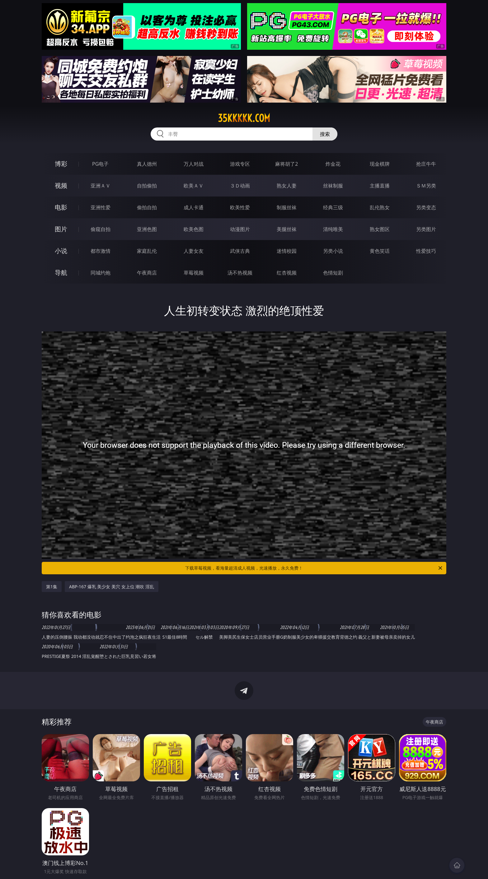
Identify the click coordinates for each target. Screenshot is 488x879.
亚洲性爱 (100, 207)
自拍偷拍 (147, 185)
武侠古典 (240, 251)
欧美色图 (194, 229)
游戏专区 (240, 163)
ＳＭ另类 (426, 185)
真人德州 (147, 163)
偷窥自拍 (100, 229)
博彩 (61, 164)
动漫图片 (240, 229)
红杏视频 (287, 272)
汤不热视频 (240, 272)
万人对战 (194, 163)
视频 (61, 185)
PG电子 (100, 163)
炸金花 (333, 163)
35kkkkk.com (244, 118)
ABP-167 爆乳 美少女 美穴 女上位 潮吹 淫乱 (111, 587)
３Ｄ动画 (240, 185)
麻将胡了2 (286, 163)
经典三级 (333, 207)
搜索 (325, 134)
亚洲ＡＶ (100, 185)
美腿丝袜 (287, 229)
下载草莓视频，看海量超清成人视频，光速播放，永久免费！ (314, 568)
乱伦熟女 (380, 207)
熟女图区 (380, 229)
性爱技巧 (426, 251)
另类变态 (426, 207)
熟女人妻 (287, 185)
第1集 (51, 587)
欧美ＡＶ (194, 185)
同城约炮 (100, 272)
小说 (61, 251)
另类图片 (426, 229)
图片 (61, 229)
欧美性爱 (240, 207)
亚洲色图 (147, 229)
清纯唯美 (333, 229)
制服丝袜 (287, 207)
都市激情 (100, 251)
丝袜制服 (333, 185)
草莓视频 (194, 272)
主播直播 (380, 185)
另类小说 (333, 251)
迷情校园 (287, 251)
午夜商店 (147, 272)
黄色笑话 (380, 251)
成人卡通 (194, 207)
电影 (61, 207)
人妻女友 (194, 251)
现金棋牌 (380, 163)
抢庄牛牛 (426, 163)
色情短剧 (333, 272)
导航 (61, 272)
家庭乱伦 (147, 251)
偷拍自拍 (147, 207)
